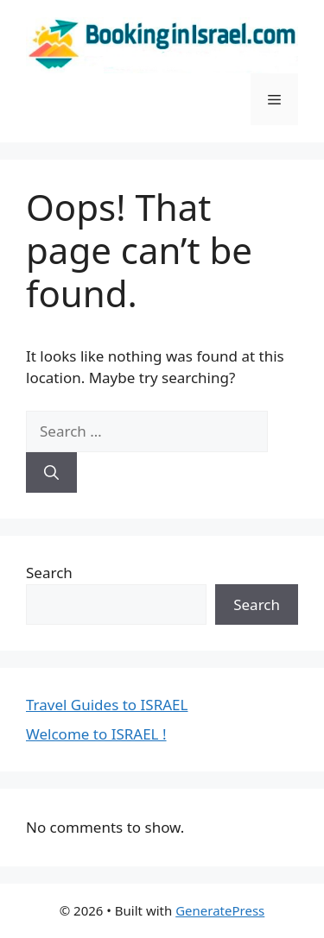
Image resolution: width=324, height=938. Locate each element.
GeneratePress (219, 910)
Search (49, 572)
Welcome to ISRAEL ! (96, 734)
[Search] (51, 473)
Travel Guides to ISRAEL (106, 705)
